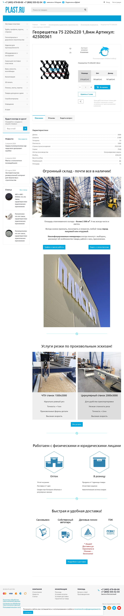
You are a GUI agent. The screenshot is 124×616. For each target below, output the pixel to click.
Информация (61, 589)
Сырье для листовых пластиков (13, 62)
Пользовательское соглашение (14, 607)
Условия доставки (62, 596)
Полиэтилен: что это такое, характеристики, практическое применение (21, 219)
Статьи (35, 596)
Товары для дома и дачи (14, 93)
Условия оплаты (61, 594)
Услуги (7, 109)
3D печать (8, 82)
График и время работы (54, 247)
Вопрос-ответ (83, 592)
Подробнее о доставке (77, 561)
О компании (37, 592)
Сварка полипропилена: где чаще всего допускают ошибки (15, 148)
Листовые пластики (12, 24)
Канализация (10, 77)
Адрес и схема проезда (99, 247)
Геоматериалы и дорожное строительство (14, 38)
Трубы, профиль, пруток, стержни (14, 30)
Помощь (81, 589)
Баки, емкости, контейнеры (10, 70)
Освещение (9, 104)
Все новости (23, 139)
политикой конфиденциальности (87, 609)
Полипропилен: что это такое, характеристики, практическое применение (21, 236)
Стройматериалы (11, 99)
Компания (37, 589)
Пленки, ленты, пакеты (13, 88)
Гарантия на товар (62, 599)
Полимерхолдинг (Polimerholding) (104, 53)
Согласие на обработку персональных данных (11, 604)
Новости (35, 594)
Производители (83, 594)
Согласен (28, 612)
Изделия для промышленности (12, 46)
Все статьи (23, 190)
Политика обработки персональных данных (11, 600)
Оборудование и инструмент (11, 54)
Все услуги (76, 424)
